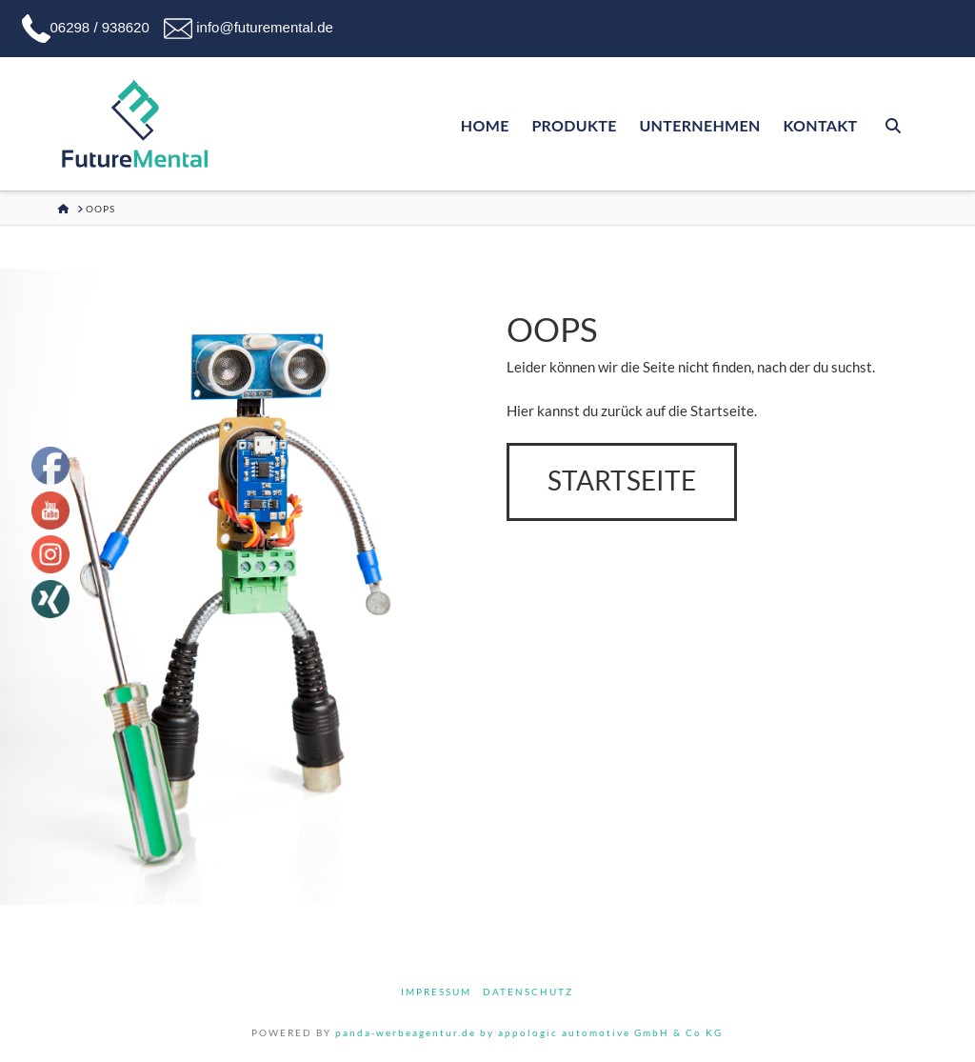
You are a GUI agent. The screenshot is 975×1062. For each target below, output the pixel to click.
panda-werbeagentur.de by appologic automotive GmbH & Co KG (529, 1032)
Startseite (621, 480)
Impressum (436, 991)
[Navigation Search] (892, 123)
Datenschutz (528, 991)
